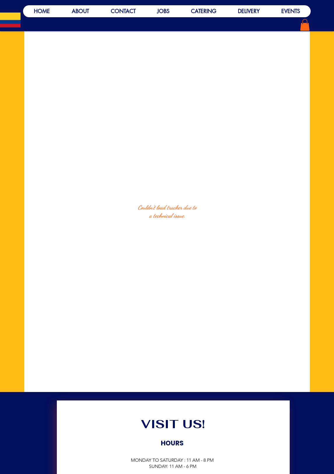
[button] (305, 25)
